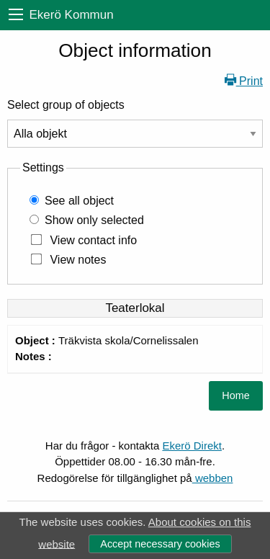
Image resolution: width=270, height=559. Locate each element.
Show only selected (94, 220)
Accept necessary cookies (160, 544)
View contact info (93, 240)
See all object (79, 200)
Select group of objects (66, 105)
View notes (78, 260)
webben (212, 478)
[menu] (16, 15)
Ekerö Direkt (192, 445)
